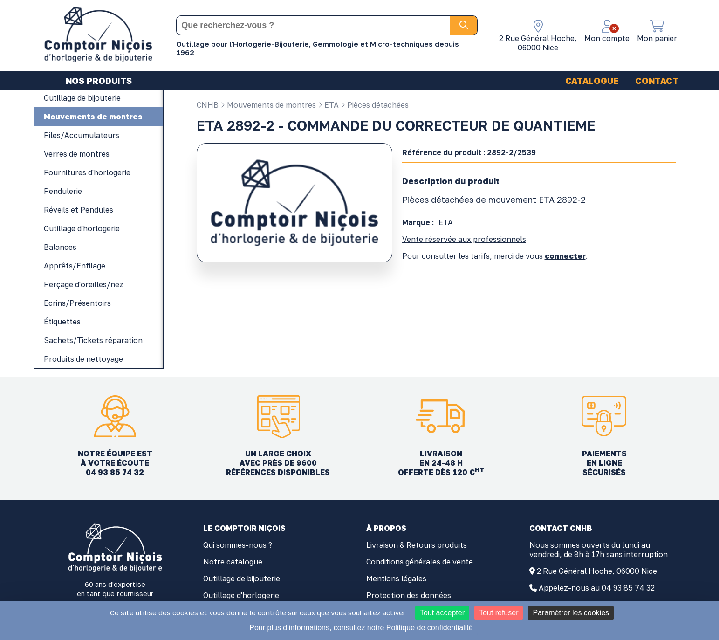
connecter (565, 256)
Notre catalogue (232, 561)
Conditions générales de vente (419, 561)
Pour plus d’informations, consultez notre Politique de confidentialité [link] (360, 628)
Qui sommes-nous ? (237, 545)
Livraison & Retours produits (416, 545)
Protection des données (408, 595)
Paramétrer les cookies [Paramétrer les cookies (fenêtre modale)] (571, 613)
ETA (328, 105)
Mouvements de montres (268, 105)
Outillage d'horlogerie (241, 595)
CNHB (208, 105)
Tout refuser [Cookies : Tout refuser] (498, 613)
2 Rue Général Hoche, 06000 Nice (597, 571)
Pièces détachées (375, 105)
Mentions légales (396, 578)
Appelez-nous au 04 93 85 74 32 (597, 587)
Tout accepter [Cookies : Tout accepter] (442, 613)
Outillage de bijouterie (241, 578)
